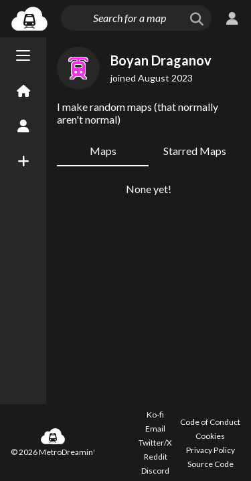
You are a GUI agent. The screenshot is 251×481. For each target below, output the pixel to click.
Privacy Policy (210, 450)
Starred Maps (194, 150)
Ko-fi (155, 415)
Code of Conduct (210, 422)
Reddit (155, 457)
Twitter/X (155, 443)
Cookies (210, 436)
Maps (103, 150)
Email (155, 429)
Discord (155, 471)
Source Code (210, 464)
